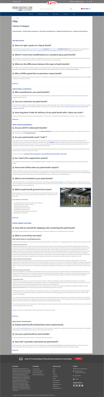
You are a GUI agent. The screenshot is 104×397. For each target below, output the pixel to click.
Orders (72, 1)
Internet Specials (36, 369)
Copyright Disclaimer (57, 388)
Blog (80, 14)
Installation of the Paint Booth (80, 31)
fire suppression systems (42, 50)
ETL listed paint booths (30, 133)
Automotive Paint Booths (38, 370)
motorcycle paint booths (32, 69)
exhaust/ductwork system (25, 328)
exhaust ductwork (52, 50)
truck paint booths (42, 69)
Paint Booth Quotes (17, 31)
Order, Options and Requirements (47, 31)
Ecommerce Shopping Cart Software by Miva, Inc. (45, 395)
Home (13, 18)
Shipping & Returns (57, 384)
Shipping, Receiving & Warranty (64, 31)
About (54, 370)
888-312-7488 (17, 1)
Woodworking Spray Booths (38, 374)
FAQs (54, 372)
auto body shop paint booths (19, 69)
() (85, 9)
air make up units (32, 50)
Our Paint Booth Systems (40, 14)
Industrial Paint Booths (37, 372)
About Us (24, 14)
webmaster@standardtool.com (19, 287)
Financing (55, 374)
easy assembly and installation (55, 345)
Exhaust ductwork (59, 182)
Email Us (77, 379)
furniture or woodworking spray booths (69, 69)
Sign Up (79, 359)
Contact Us (70, 14)
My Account (80, 1)
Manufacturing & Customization (30, 31)
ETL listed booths (23, 50)
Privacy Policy (56, 382)
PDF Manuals (55, 386)
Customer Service (56, 380)
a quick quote (46, 49)
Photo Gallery (57, 14)
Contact (14, 310)
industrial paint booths (52, 69)
